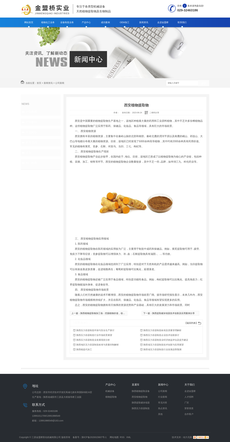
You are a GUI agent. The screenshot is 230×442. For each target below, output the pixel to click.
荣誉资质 (188, 408)
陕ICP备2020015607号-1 (94, 437)
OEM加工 (124, 22)
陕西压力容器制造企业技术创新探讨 (161, 335)
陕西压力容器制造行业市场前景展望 (94, 335)
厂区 (186, 402)
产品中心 (86, 22)
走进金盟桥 (163, 22)
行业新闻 (31, 122)
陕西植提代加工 (84, 349)
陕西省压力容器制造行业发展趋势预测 (162, 349)
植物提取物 (111, 397)
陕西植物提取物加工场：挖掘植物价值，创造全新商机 (107, 313)
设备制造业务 (67, 22)
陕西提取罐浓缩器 (141, 402)
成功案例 (105, 22)
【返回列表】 (191, 323)
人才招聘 (188, 397)
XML (128, 437)
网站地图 (114, 437)
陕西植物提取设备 (141, 391)
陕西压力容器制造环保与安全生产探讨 (95, 330)
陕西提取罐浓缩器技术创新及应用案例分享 (173, 313)
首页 (39, 83)
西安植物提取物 (139, 397)
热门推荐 (31, 163)
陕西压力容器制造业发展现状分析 (93, 340)
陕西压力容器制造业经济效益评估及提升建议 (165, 340)
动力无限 (187, 437)
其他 (28, 152)
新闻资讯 (143, 22)
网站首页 (28, 22)
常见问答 (31, 132)
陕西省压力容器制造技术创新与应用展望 (163, 344)
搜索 (203, 83)
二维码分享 (154, 113)
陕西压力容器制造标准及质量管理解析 (162, 330)
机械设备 (109, 391)
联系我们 (182, 22)
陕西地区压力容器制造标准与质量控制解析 (97, 344)
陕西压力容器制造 (141, 408)
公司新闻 (59, 83)
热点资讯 (31, 142)
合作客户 (188, 414)
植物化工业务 (48, 22)
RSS (122, 437)
